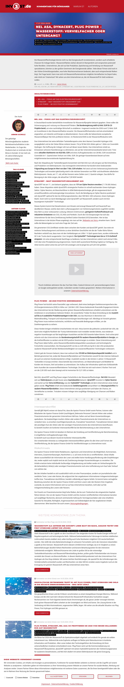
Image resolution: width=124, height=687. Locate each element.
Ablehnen (108, 676)
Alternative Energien (15, 172)
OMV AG (10, 245)
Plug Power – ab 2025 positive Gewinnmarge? (58, 104)
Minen (25, 200)
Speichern (82, 676)
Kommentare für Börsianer (53, 6)
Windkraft (11, 186)
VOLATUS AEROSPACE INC (16, 238)
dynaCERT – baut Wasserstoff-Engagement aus (59, 102)
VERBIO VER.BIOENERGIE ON (17, 223)
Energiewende (12, 176)
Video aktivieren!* (76, 253)
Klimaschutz (12, 178)
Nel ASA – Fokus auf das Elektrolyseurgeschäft (60, 99)
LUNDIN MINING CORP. (15, 236)
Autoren (93, 6)
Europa (10, 196)
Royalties (23, 186)
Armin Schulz (61, 84)
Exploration (12, 202)
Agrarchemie (12, 192)
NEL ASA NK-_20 (12, 217)
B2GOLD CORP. (12, 253)
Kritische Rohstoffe (15, 198)
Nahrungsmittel (13, 194)
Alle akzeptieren (56, 676)
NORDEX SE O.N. (12, 221)
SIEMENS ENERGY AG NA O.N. (17, 213)
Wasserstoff (12, 174)
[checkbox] (5, 677)
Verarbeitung (12, 200)
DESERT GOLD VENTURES (15, 247)
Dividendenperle (14, 184)
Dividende (11, 180)
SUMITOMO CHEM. (13, 225)
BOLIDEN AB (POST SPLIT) (16, 232)
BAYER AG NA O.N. (13, 230)
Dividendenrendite (14, 182)
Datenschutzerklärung (59, 684)
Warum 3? (78, 6)
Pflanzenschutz (13, 190)
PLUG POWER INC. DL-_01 (16, 215)
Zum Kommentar (42, 570)
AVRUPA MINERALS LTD (15, 234)
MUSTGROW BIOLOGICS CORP (17, 227)
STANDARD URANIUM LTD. (16, 211)
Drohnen (25, 202)
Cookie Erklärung (76, 684)
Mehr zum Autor (12, 163)
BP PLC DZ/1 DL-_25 (14, 244)
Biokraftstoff (13, 188)
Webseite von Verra (90, 220)
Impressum (45, 684)
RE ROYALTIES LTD (13, 219)
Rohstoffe (22, 196)
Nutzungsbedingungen (79, 504)
